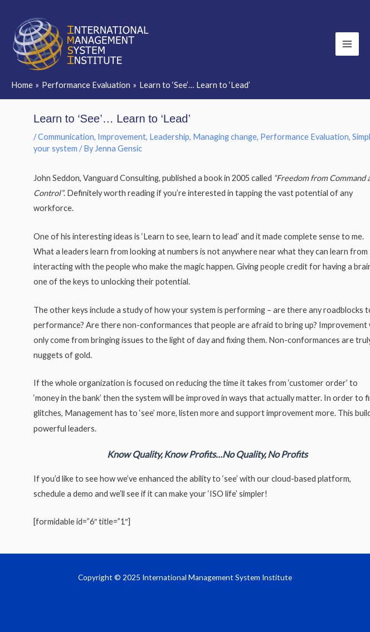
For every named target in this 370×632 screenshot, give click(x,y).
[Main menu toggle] (347, 44)
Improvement (122, 136)
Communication (66, 136)
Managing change (225, 136)
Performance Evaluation (304, 136)
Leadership (169, 136)
